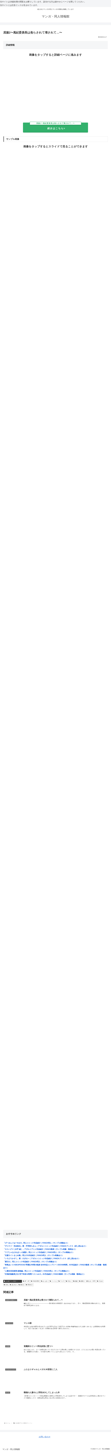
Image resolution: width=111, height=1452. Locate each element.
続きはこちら (55, 126)
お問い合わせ (44, 1437)
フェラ (61, 1281)
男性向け (29, 1285)
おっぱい (44, 1281)
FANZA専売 (35, 1281)
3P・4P (26, 1281)
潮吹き (21, 1285)
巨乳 (6, 1285)
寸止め (100, 1281)
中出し (68, 1281)
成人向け (13, 1285)
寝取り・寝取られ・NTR (87, 1281)
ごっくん (53, 1281)
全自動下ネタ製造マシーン (12, 1281)
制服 (75, 1281)
